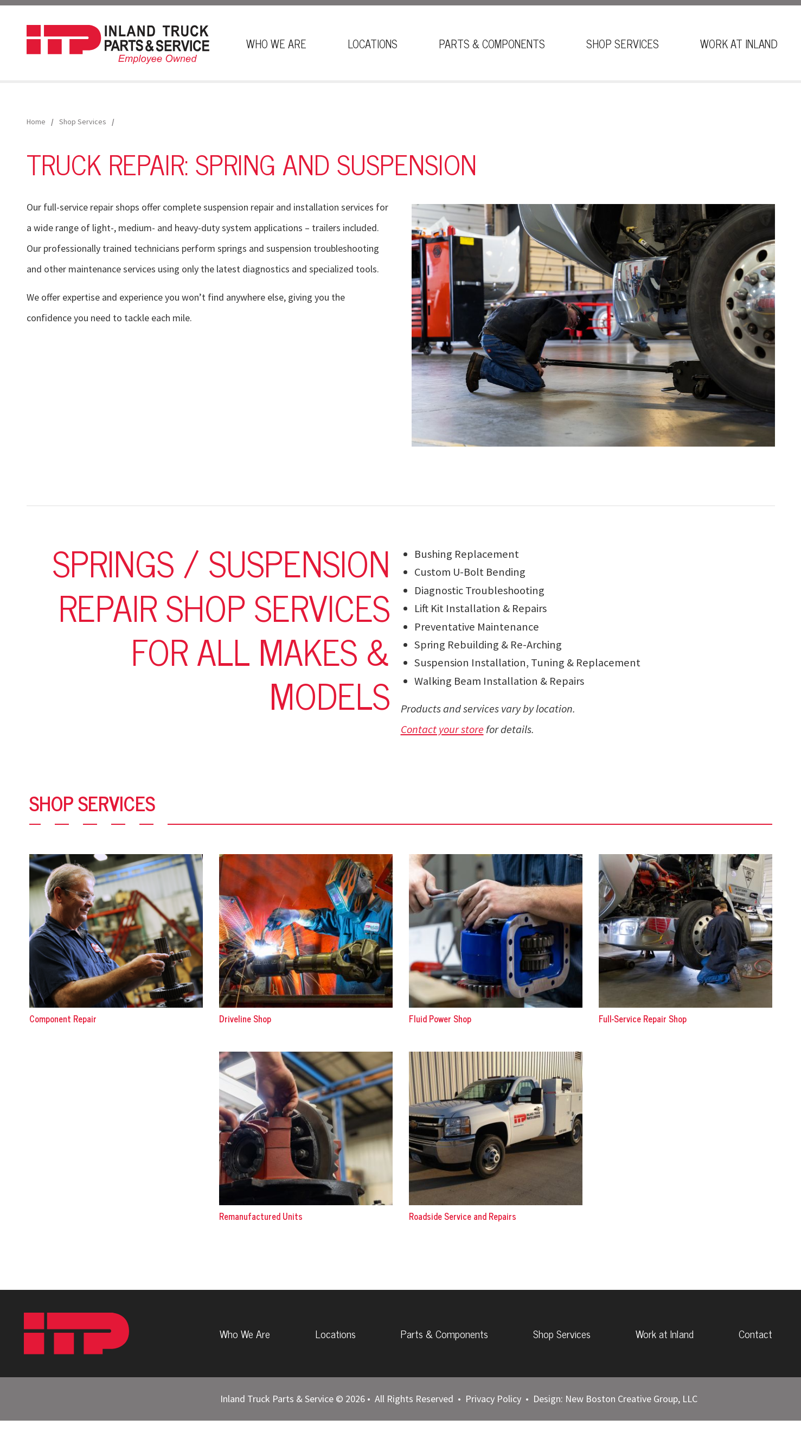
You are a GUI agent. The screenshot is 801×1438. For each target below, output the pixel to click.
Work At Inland (739, 44)
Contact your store (442, 729)
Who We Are (276, 44)
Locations (373, 44)
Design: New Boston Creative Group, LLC (615, 1416)
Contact (758, 1342)
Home (36, 121)
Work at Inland (667, 1342)
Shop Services (622, 44)
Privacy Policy (493, 1416)
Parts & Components (492, 44)
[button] (593, 324)
